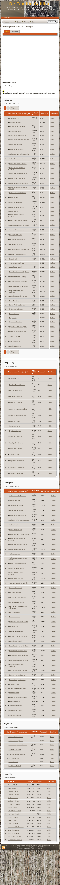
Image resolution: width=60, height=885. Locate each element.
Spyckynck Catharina (16, 443)
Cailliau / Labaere (13, 794)
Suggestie (15, 31)
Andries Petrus (14, 118)
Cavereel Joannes (15, 593)
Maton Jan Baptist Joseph (17, 689)
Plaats (7, 31)
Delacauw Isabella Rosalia (17, 254)
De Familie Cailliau (30, 3)
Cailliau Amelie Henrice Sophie (19, 139)
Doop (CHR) (34, 372)
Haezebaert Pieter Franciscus (18, 660)
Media (26, 22)
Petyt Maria (12, 318)
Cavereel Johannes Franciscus (19, 225)
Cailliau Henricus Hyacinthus (18, 173)
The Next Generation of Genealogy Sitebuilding (37, 845)
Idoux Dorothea (14, 301)
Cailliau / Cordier (13, 791)
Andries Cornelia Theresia (17, 496)
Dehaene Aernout (14, 617)
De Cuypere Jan (14, 612)
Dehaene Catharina (15, 244)
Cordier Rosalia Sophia (16, 602)
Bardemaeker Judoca (16, 510)
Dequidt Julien (13, 259)
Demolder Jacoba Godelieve (18, 636)
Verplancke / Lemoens (15, 840)
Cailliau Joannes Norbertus (17, 193)
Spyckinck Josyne (15, 346)
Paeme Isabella (14, 314)
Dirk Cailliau (38, 848)
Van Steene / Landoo (14, 836)
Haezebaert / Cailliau (14, 811)
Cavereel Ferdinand (15, 588)
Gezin (11, 782)
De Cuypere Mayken (15, 235)
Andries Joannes (14, 501)
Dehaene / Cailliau (13, 804)
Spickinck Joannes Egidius (17, 331)
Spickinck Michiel (14, 336)
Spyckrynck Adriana (15, 436)
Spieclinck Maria (14, 341)
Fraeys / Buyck (12, 807)
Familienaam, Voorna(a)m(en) (19, 114)
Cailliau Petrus (13, 211)
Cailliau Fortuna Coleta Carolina (19, 154)
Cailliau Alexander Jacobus (17, 135)
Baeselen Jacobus (15, 122)
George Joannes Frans (16, 263)
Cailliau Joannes (14, 554)
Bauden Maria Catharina (17, 126)
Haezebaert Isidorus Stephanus (19, 272)
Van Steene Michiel (15, 715)
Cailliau (52, 118)
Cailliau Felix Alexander (16, 149)
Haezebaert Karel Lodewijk (17, 277)
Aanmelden (8, 22)
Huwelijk (31, 782)
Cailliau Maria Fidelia (15, 202)
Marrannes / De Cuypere (15, 827)
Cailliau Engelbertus (15, 144)
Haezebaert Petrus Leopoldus (18, 286)
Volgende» (14, 108)
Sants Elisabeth (14, 693)
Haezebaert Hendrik (15, 267)
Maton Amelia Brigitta (16, 309)
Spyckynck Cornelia (15, 448)
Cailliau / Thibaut (13, 801)
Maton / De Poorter (14, 830)
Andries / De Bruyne (14, 785)
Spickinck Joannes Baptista (17, 327)
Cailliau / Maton (13, 798)
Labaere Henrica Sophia (17, 675)
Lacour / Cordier (13, 817)
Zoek (19, 22)
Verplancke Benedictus (16, 461)
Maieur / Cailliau (13, 823)
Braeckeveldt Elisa (15, 131)
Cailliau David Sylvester (16, 741)
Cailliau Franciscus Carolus (17, 159)
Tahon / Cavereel (13, 833)
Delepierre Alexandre (16, 631)
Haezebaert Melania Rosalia (18, 281)
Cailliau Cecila (13, 525)
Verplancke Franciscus (16, 467)
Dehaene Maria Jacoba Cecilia (19, 249)
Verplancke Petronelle (16, 473)
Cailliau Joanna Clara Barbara (18, 183)
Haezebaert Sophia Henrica (18, 296)
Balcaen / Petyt (12, 788)
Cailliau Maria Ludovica (16, 207)
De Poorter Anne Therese (17, 239)
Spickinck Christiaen (15, 322)
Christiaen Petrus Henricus (17, 597)
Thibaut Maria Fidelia (16, 705)
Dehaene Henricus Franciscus (18, 622)
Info (33, 22)
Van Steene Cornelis (15, 710)
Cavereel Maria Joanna (16, 230)
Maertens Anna (14, 685)
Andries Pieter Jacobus (16, 505)
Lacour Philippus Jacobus (17, 305)
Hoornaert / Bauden (14, 814)
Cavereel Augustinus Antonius (18, 220)
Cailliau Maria (13, 197)
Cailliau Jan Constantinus (17, 178)
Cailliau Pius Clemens (16, 578)
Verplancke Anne (14, 454)
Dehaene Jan (13, 626)
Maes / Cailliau (12, 820)
